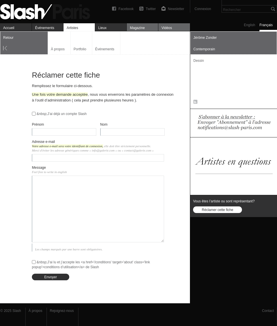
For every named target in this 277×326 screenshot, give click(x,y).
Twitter (151, 9)
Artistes (72, 28)
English (249, 25)
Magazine (137, 28)
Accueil (8, 28)
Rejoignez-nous (62, 311)
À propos (58, 49)
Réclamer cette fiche (217, 210)
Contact (268, 311)
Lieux (102, 28)
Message (39, 168)
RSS (194, 102)
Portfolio (80, 49)
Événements (44, 28)
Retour (8, 38)
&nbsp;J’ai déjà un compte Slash (61, 114)
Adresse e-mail (43, 142)
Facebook (126, 9)
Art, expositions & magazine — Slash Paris (47, 11)
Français (266, 25)
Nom (103, 124)
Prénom (38, 124)
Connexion (203, 9)
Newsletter (176, 9)
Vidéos (166, 28)
